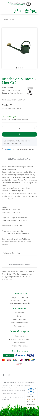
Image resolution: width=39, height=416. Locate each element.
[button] (16, 11)
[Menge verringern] (4, 128)
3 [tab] (20, 67)
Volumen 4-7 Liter (16, 93)
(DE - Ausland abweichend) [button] (21, 119)
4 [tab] (22, 67)
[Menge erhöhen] (34, 128)
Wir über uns (19, 313)
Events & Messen (19, 319)
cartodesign (13, 397)
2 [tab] (18, 67)
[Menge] (19, 128)
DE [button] (20, 11)
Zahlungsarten (19, 326)
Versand (18, 108)
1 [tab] (16, 67)
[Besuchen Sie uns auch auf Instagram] (9, 375)
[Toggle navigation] (3, 11)
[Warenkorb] (33, 11)
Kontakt (19, 316)
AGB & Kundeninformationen (19, 339)
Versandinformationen (19, 323)
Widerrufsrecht (19, 343)
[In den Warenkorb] (3, 26)
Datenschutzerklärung (20, 346)
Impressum (19, 336)
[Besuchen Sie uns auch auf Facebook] (4, 375)
